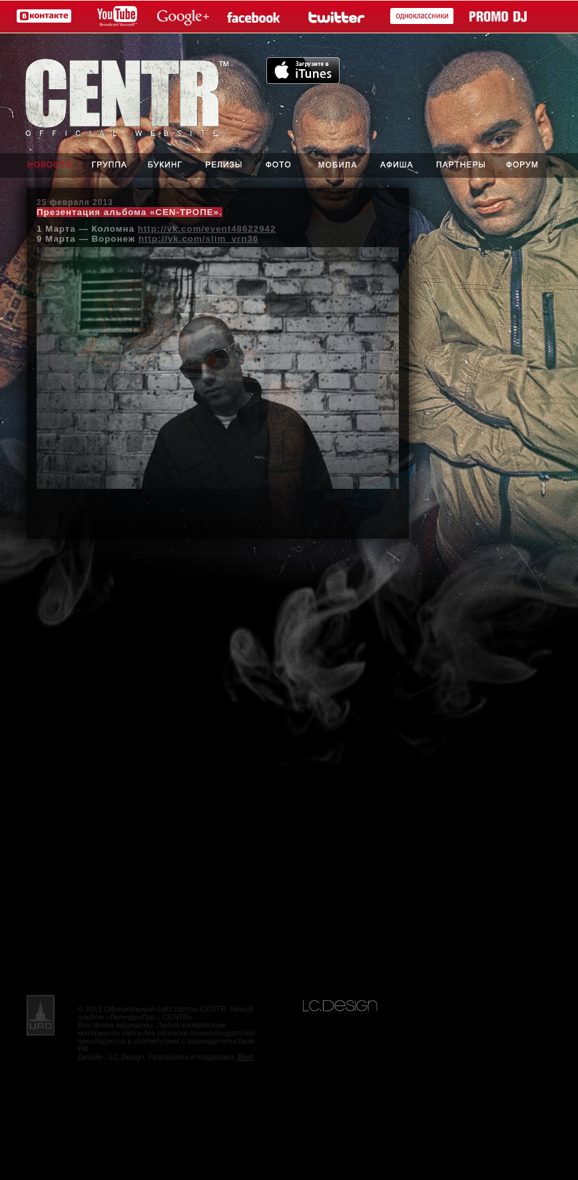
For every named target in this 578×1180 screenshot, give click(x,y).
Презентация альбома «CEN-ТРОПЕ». (129, 212)
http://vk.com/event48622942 (207, 229)
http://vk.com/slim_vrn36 (198, 239)
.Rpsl (245, 1057)
